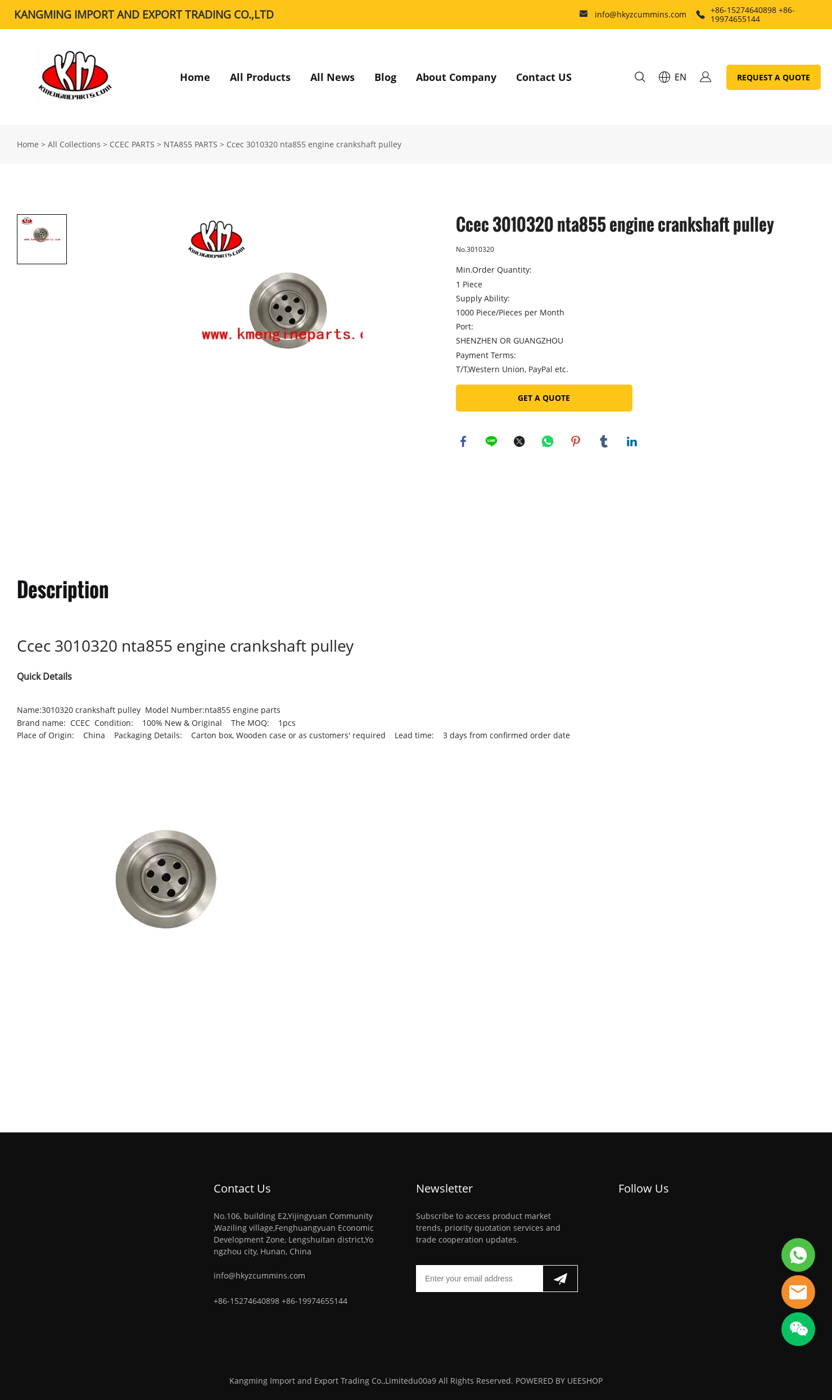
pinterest (576, 442)
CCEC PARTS (132, 144)
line (492, 442)
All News (332, 77)
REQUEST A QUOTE (773, 77)
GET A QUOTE (544, 397)
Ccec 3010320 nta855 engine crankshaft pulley (314, 144)
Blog (385, 77)
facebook (464, 442)
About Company (456, 77)
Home (195, 77)
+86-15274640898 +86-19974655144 (753, 14)
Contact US (544, 77)
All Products (260, 77)
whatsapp (548, 442)
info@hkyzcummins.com (640, 14)
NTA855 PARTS (191, 144)
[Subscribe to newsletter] (560, 1278)
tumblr (604, 442)
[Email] (479, 1278)
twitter (520, 442)
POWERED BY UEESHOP (559, 1380)
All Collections (74, 144)
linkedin (633, 442)
